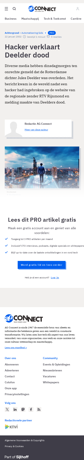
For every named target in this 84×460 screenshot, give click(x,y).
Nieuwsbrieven (52, 370)
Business (11, 18)
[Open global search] (14, 8)
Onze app (11, 388)
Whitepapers (51, 382)
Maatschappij (30, 18)
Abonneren (12, 364)
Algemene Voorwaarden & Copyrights (24, 440)
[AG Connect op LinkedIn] (15, 409)
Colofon (10, 382)
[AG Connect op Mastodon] (23, 409)
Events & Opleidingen (56, 364)
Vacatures (49, 376)
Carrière (76, 18)
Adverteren (12, 370)
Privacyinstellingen (17, 394)
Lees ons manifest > (16, 347)
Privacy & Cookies (14, 446)
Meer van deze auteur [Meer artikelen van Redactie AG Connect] (36, 129)
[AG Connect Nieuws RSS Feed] (39, 409)
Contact (10, 376)
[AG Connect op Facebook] (31, 409)
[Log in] (77, 8)
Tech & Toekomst (55, 18)
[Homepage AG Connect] (42, 8)
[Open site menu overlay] (6, 8)
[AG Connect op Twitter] (7, 409)
